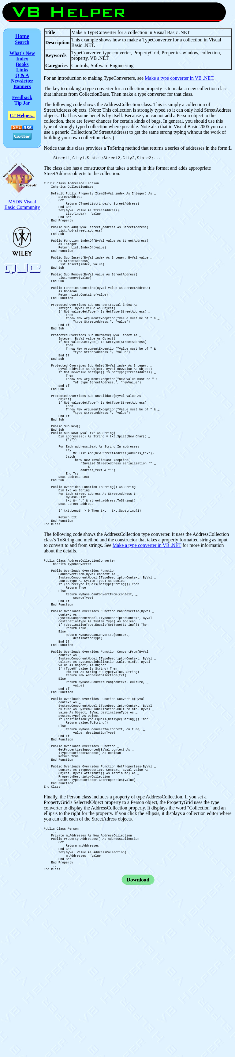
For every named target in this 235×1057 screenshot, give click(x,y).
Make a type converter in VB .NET (179, 78)
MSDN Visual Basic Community (22, 204)
